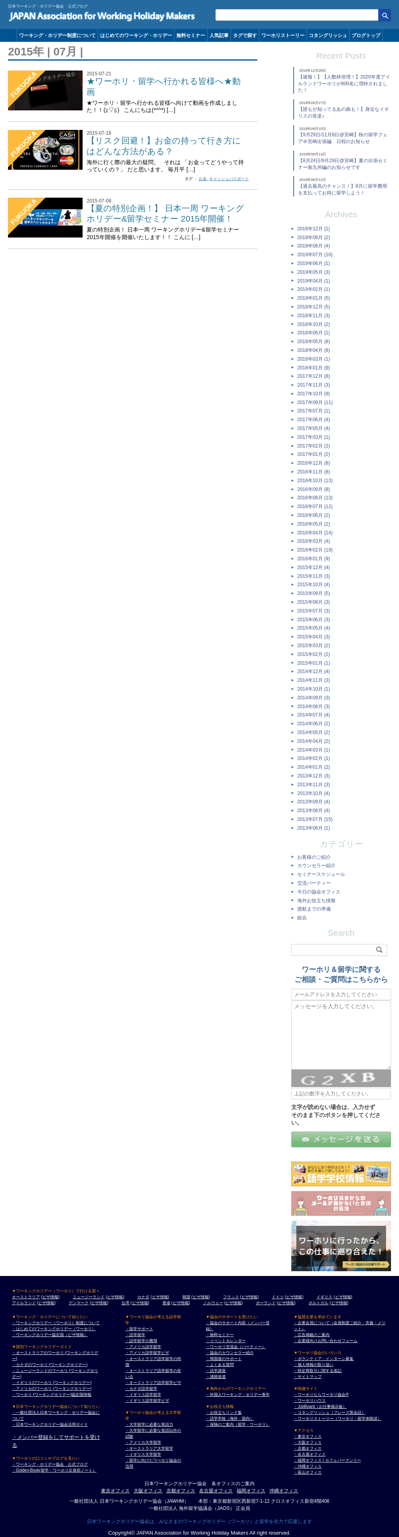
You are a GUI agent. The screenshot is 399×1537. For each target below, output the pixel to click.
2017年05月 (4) (313, 428)
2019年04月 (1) (313, 281)
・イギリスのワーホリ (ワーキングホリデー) (51, 1382)
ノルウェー (213, 1303)
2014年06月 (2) (313, 723)
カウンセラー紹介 (316, 865)
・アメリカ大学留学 (143, 1442)
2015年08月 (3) (313, 602)
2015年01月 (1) (313, 663)
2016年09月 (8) (313, 489)
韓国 (186, 1297)
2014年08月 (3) (313, 706)
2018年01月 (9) (313, 368)
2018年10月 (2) (313, 324)
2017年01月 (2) (313, 454)
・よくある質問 (220, 1364)
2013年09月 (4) (313, 802)
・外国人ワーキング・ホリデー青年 (238, 1394)
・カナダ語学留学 (141, 1388)
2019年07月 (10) (315, 254)
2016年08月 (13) (315, 498)
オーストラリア (26, 1297)
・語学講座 (216, 1370)
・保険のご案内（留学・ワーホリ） (238, 1424)
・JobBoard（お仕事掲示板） (320, 1406)
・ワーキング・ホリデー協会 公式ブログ (50, 1464)
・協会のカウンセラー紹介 (230, 1353)
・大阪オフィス (308, 1442)
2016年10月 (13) (315, 480)
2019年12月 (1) (313, 229)
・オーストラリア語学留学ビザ (153, 1382)
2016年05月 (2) (313, 524)
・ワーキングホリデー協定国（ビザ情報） (50, 1335)
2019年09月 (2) (313, 237)
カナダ (143, 1297)
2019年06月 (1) (313, 263)
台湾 (125, 1303)
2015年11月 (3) (313, 576)
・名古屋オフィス (310, 1454)
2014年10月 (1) (313, 689)
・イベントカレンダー (226, 1341)
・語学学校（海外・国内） (230, 1418)
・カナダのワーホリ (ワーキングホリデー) (49, 1364)
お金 (203, 179)
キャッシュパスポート (229, 179)
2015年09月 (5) (313, 593)
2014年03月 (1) (313, 750)
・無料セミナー (220, 1335)
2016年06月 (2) (313, 515)
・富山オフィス (308, 1472)
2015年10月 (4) (313, 584)
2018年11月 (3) (313, 315)
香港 (166, 1303)
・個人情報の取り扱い (314, 1364)
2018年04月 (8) (313, 350)
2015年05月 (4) (313, 628)
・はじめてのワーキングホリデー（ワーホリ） (54, 1329)
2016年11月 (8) (313, 472)
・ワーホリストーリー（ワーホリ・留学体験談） (337, 1418)
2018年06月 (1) (313, 333)
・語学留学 (135, 1335)
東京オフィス (115, 1491)
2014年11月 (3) (313, 680)
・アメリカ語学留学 (143, 1347)
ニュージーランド (89, 1297)
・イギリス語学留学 (143, 1394)
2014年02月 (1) (313, 758)
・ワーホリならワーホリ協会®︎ (321, 1394)
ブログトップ (366, 35)
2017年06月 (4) (313, 419)
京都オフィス (180, 1491)
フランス (231, 1297)
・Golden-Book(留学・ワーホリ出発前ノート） (54, 1470)
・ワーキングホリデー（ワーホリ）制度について (56, 1323)
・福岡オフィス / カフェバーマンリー (327, 1460)
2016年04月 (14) (315, 533)
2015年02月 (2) (313, 654)
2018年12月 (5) (313, 307)
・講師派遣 (216, 1376)
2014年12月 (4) (313, 671)
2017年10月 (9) (313, 394)
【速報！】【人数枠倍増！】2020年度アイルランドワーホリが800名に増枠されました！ (344, 83)
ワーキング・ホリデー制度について (57, 35)
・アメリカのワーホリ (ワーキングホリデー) (51, 1388)
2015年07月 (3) (313, 611)
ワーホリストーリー (282, 35)
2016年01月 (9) (313, 558)
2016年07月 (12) (315, 506)
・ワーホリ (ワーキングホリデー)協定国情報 (51, 1394)
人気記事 (219, 35)
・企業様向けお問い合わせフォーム (326, 1341)
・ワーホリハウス (310, 1400)
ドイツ (278, 1297)
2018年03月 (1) (313, 359)
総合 (302, 918)
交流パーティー (314, 883)
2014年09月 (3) (313, 698)
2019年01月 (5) (313, 298)
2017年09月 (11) (315, 402)
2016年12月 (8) (313, 463)
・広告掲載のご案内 (312, 1335)
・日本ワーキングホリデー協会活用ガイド (50, 1424)
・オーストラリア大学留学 (149, 1448)
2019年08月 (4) (313, 246)
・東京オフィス (308, 1436)
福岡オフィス (251, 1491)
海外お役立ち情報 (316, 900)
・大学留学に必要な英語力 (149, 1424)
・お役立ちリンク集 (224, 1412)
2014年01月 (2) (313, 767)
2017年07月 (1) (313, 411)
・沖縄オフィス (308, 1466)
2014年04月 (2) (313, 741)
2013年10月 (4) (313, 793)
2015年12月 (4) (313, 567)
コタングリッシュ (328, 35)
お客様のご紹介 (314, 857)
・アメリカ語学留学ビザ (147, 1353)
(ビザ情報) (50, 1297)
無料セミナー (190, 35)
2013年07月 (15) (315, 819)
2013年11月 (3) (313, 784)
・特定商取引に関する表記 (318, 1370)
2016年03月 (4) (313, 541)
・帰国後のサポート (224, 1358)
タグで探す (245, 35)
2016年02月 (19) (315, 550)
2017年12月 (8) (313, 376)
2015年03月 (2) (313, 645)
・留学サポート (139, 1329)
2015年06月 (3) (313, 619)
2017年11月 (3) (313, 385)
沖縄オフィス (283, 1491)
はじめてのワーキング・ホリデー (136, 35)
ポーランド (266, 1303)
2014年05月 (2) (313, 732)
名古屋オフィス (216, 1491)
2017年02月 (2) (313, 446)
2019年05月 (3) (313, 272)
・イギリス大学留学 (143, 1454)
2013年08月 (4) (313, 810)
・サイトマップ (308, 1376)
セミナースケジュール (321, 874)
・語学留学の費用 (141, 1341)
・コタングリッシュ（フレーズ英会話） (329, 1412)
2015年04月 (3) (313, 637)
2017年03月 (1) (313, 437)
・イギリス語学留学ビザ (147, 1400)
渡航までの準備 (314, 909)
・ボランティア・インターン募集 (324, 1358)
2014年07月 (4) (313, 715)
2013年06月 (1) (313, 828)
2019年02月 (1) (313, 289)
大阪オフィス (148, 1491)
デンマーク (79, 1303)
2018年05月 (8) (313, 341)
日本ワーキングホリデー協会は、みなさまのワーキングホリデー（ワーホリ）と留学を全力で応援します (199, 1521)
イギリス (324, 1297)
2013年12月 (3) (313, 776)
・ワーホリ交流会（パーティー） (236, 1347)
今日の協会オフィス (318, 892)
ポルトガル (318, 1303)
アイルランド (24, 1303)
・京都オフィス (308, 1448)
